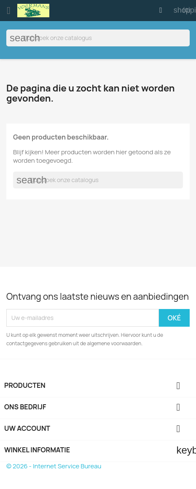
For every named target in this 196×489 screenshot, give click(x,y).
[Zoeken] (98, 38)
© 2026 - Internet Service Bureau (53, 466)
